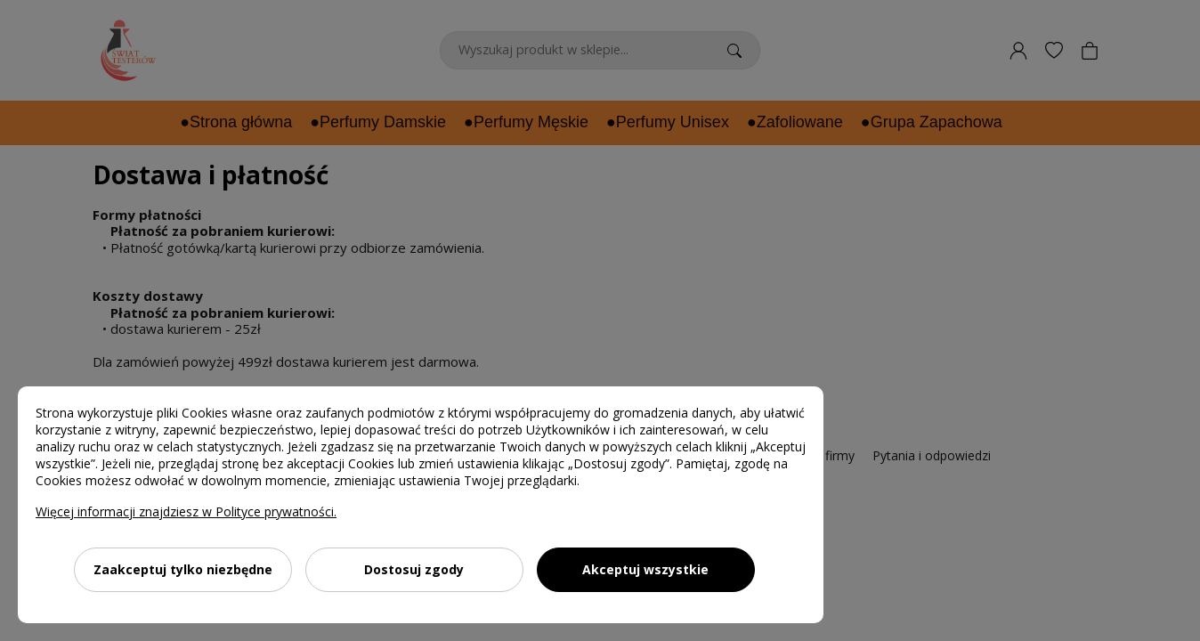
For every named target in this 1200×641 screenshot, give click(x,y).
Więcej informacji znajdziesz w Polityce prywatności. (186, 511)
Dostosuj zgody (414, 569)
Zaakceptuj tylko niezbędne (182, 569)
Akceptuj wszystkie (645, 569)
